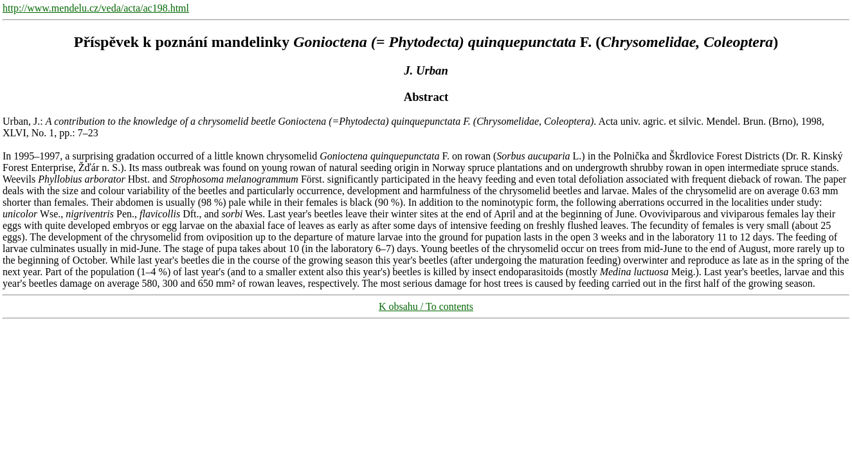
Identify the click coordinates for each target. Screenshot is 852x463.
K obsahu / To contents (426, 306)
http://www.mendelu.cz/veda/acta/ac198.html (96, 8)
